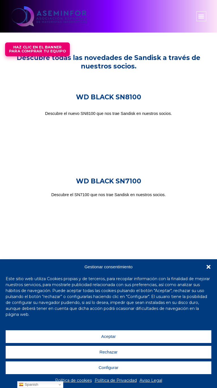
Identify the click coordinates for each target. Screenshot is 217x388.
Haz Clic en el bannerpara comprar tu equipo (37, 49)
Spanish (28, 384)
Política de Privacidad (116, 380)
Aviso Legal (151, 380)
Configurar (108, 367)
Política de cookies (73, 380)
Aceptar (108, 336)
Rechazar (108, 352)
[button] (208, 267)
